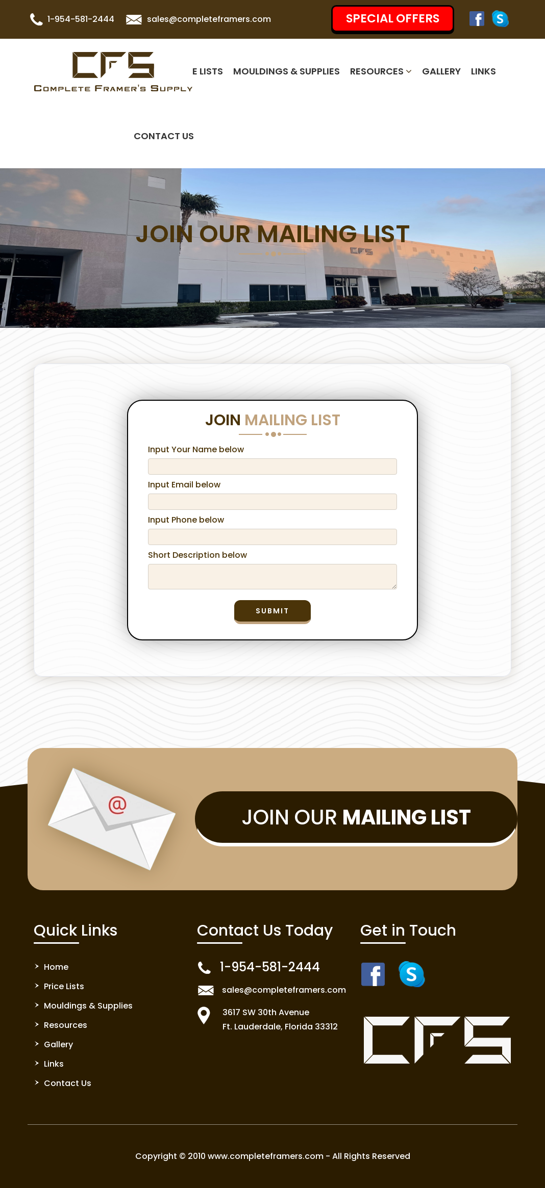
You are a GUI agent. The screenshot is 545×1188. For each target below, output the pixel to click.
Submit (272, 611)
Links (483, 71)
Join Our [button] (356, 817)
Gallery (441, 71)
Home (56, 967)
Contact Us (164, 136)
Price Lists (197, 71)
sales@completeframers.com (209, 19)
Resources (381, 71)
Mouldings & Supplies (286, 71)
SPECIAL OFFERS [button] (392, 18)
